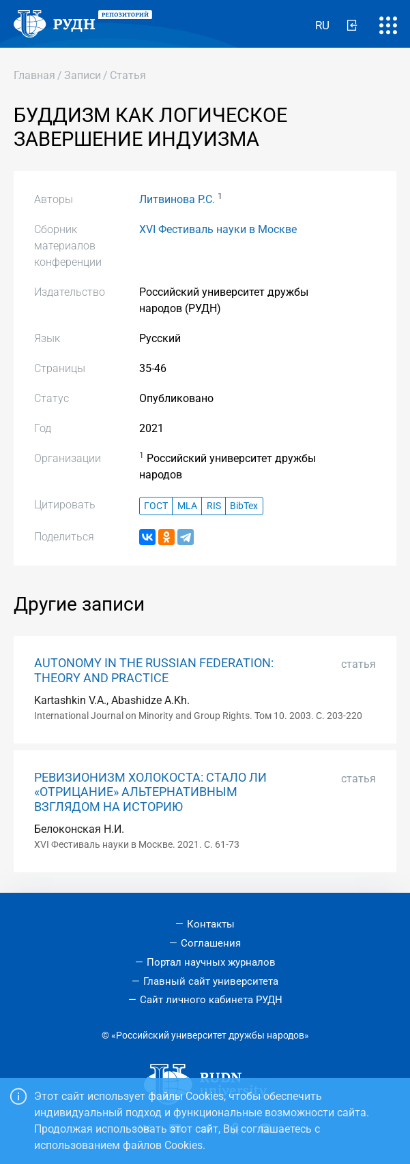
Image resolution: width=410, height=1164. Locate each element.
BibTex (244, 506)
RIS (214, 506)
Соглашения (211, 943)
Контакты (211, 924)
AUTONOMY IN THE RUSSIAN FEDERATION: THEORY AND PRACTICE (154, 670)
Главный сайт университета (210, 981)
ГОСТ (156, 506)
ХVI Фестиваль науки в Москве (218, 229)
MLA (187, 506)
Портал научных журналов (211, 962)
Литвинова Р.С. (177, 199)
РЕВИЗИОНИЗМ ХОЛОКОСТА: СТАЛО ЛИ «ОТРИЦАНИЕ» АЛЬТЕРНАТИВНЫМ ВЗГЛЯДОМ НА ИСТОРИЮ (150, 792)
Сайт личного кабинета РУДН (211, 1000)
